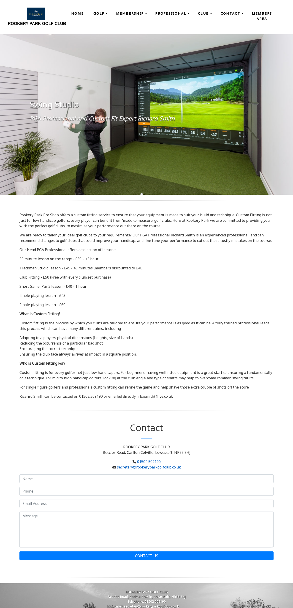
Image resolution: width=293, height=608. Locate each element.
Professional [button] (171, 13)
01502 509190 (149, 461)
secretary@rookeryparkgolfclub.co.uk (149, 467)
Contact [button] (231, 13)
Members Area (262, 16)
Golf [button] (99, 13)
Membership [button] (130, 13)
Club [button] (204, 13)
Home (77, 13)
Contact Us (146, 555)
